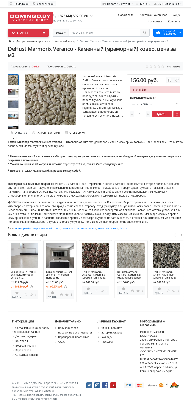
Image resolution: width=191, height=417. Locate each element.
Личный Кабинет (111, 328)
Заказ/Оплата (125, 15)
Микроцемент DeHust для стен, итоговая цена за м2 (59, 274)
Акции (177, 15)
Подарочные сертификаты (75, 332)
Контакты (174, 21)
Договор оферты (26, 336)
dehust (124, 228)
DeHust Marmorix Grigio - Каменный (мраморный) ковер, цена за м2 (165, 276)
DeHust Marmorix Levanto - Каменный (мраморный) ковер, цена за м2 (94, 276)
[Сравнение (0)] (43, 3)
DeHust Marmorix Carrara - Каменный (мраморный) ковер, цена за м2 (129, 276)
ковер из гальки (108, 228)
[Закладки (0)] (19, 3)
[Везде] (60, 33)
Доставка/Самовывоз (153, 15)
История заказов (112, 332)
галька (66, 228)
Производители (68, 328)
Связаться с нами (26, 354)
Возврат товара (25, 345)
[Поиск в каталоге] (104, 33)
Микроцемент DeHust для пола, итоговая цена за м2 (23, 274)
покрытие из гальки (83, 228)
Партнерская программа (73, 337)
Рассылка (107, 341)
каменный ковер (49, 228)
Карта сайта (23, 350)
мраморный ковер (26, 228)
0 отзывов (173, 66)
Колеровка (155, 21)
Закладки (106, 337)
